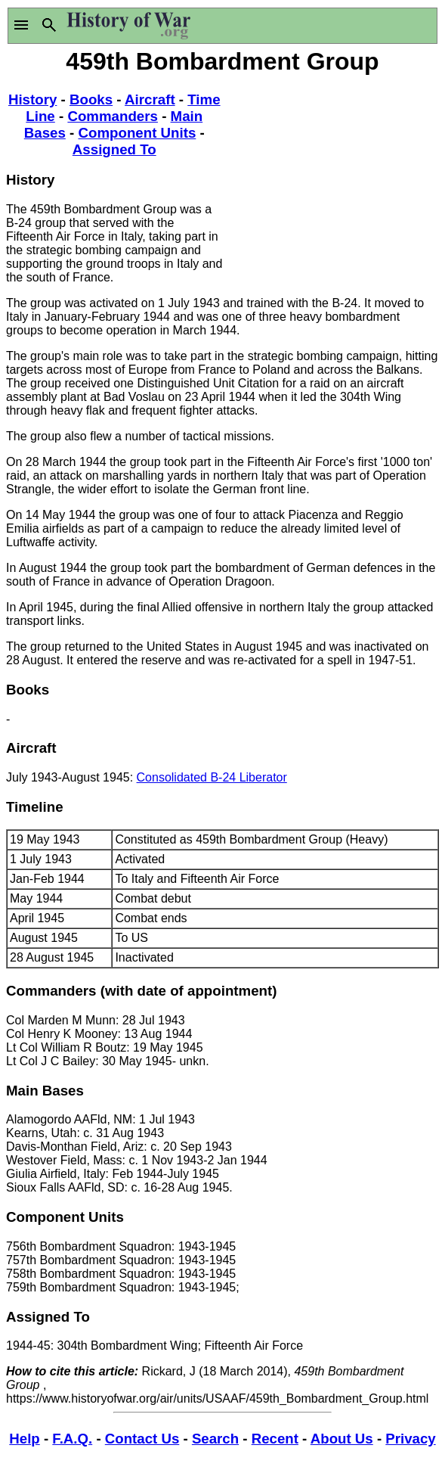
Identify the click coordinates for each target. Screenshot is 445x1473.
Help (24, 1439)
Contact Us (142, 1439)
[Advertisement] (331, 172)
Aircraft (150, 99)
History (32, 99)
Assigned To (114, 149)
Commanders (112, 116)
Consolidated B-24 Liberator (212, 777)
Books (91, 99)
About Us (342, 1439)
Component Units (137, 133)
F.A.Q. (72, 1439)
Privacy (410, 1439)
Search (215, 1439)
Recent (275, 1439)
